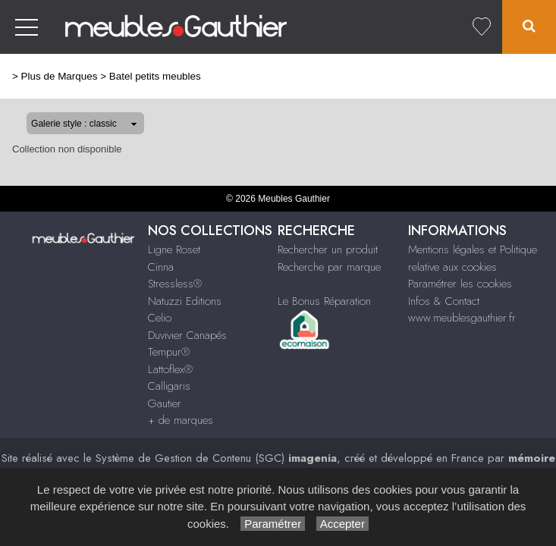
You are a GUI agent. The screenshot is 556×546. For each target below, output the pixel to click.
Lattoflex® (170, 369)
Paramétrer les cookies (460, 283)
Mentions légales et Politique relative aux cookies (472, 258)
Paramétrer (272, 523)
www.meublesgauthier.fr (462, 317)
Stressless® (175, 283)
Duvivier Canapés (187, 335)
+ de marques (180, 420)
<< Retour (521, 74)
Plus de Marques (59, 76)
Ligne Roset (174, 249)
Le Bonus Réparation (324, 301)
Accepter (342, 523)
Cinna (161, 267)
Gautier (164, 403)
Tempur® (169, 352)
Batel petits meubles (155, 76)
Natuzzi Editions (184, 301)
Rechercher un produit (328, 249)
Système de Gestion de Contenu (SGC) (216, 458)
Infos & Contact (443, 301)
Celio (159, 317)
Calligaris (169, 386)
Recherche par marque (329, 267)
